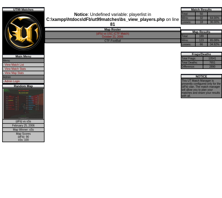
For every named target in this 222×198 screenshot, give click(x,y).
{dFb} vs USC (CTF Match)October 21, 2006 (112, 35)
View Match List (14, 64)
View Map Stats (14, 73)
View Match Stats (15, 68)
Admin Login (12, 81)
